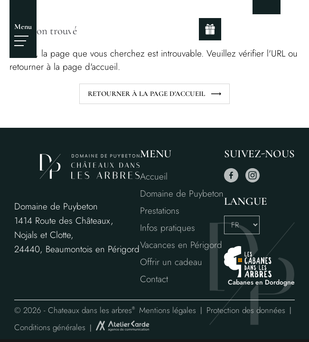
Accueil (154, 176)
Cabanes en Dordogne (261, 282)
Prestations (159, 210)
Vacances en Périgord (181, 244)
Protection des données (245, 310)
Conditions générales (49, 327)
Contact (154, 279)
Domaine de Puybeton (182, 193)
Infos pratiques (167, 227)
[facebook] (231, 180)
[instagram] (252, 180)
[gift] (210, 29)
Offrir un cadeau (171, 262)
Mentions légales (167, 310)
